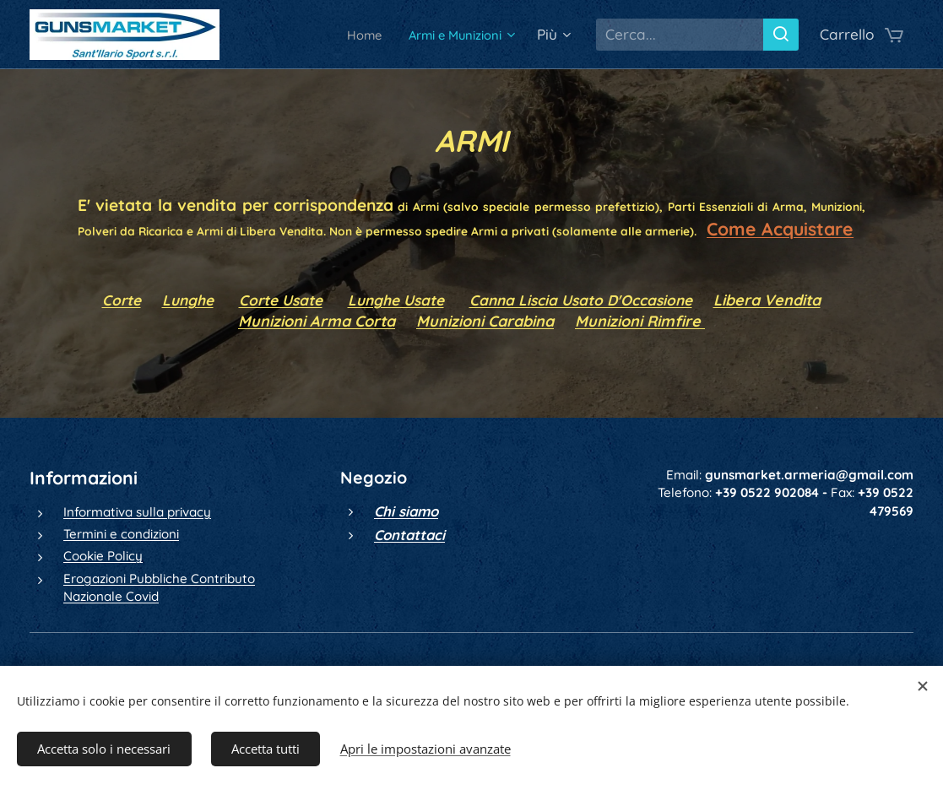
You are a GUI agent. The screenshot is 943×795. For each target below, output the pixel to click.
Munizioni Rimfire (640, 321)
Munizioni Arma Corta (316, 321)
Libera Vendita (767, 300)
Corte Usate (280, 300)
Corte (121, 300)
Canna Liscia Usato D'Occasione (580, 300)
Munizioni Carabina (485, 321)
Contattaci (409, 535)
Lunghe (188, 300)
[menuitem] (346, 35)
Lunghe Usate (396, 300)
